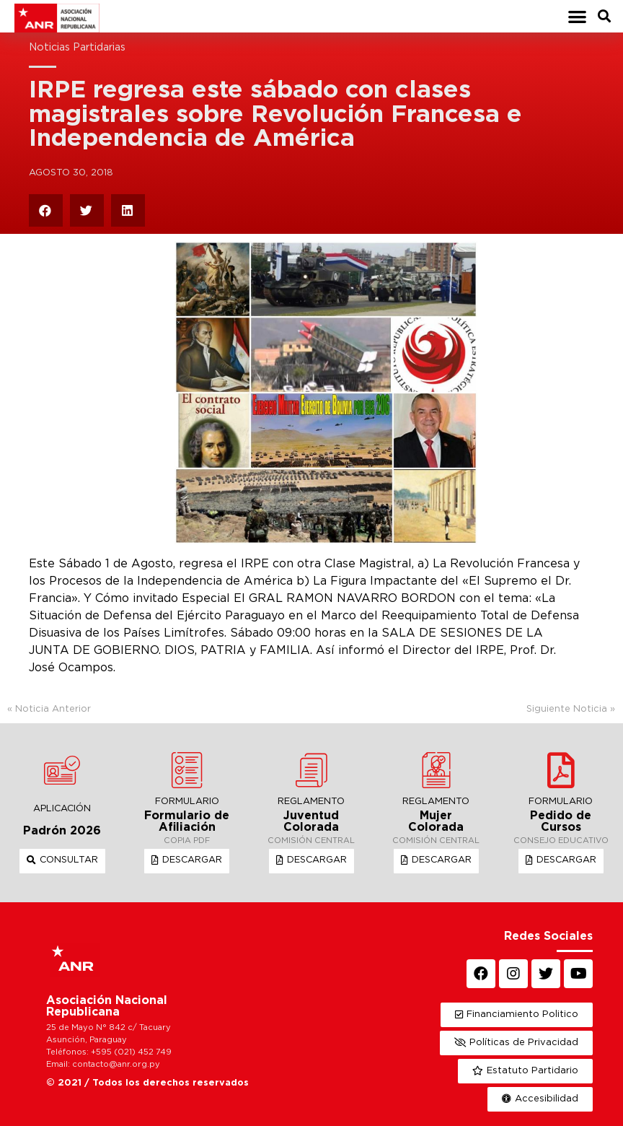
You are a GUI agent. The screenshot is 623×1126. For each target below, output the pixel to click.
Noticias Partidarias (77, 47)
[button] (577, 16)
